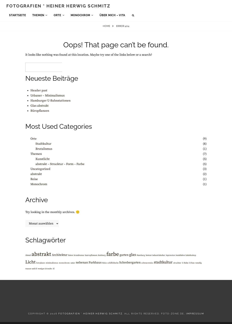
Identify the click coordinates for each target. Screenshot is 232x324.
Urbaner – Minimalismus (47, 98)
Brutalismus (44, 151)
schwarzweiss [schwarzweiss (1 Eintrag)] (147, 265)
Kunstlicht (43, 161)
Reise (34, 181)
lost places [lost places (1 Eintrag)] (40, 265)
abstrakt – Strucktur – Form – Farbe (60, 166)
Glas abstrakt (39, 108)
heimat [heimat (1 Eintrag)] (149, 257)
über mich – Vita (112, 16)
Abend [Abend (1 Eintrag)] (28, 257)
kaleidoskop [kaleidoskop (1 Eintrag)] (191, 257)
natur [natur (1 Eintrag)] (73, 265)
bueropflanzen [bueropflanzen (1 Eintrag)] (91, 257)
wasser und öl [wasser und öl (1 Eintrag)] (31, 271)
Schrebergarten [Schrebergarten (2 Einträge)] (130, 265)
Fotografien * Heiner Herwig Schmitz (58, 6)
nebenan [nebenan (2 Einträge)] (82, 265)
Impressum (195, 315)
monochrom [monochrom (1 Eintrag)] (64, 265)
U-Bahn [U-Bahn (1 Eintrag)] (185, 265)
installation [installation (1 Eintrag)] (180, 257)
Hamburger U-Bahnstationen (50, 103)
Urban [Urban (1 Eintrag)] (191, 265)
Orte (57, 16)
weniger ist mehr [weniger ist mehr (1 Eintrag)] (45, 271)
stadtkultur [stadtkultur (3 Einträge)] (163, 264)
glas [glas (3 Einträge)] (132, 256)
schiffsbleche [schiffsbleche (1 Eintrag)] (113, 265)
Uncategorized (40, 171)
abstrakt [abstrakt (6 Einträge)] (41, 256)
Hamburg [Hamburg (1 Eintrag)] (141, 257)
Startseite (17, 16)
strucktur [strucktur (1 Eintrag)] (177, 265)
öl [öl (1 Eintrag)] (53, 271)
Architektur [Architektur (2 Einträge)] (59, 257)
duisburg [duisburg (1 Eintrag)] (102, 257)
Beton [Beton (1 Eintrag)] (70, 257)
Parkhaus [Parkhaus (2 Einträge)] (95, 265)
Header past (38, 93)
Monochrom (80, 16)
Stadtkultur (43, 146)
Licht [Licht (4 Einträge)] (30, 264)
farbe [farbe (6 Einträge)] (112, 256)
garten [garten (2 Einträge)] (124, 257)
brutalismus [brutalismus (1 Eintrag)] (79, 257)
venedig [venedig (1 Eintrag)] (198, 265)
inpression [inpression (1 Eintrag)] (170, 257)
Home (107, 28)
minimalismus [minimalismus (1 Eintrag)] (52, 265)
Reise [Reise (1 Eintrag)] (104, 265)
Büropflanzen (39, 113)
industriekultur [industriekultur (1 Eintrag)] (158, 257)
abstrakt (36, 176)
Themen (38, 16)
